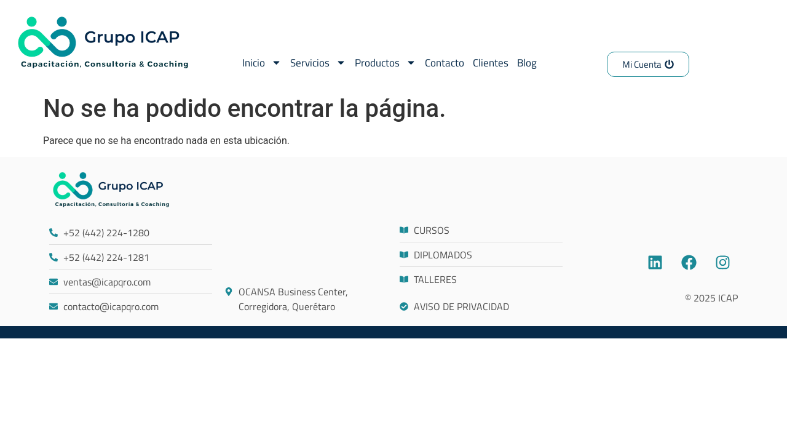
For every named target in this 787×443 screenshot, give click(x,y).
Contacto (444, 63)
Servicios (318, 62)
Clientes (490, 63)
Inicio (262, 62)
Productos (385, 62)
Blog (527, 63)
